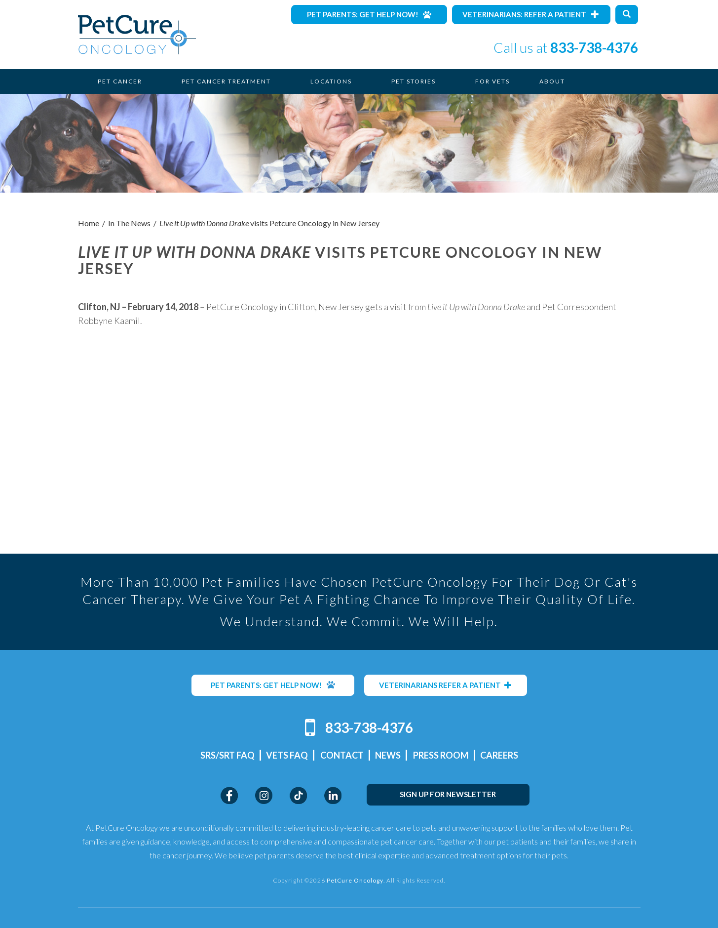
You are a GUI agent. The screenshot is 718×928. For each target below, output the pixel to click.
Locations (331, 81)
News (388, 755)
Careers (499, 755)
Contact (342, 755)
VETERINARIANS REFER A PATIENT (445, 685)
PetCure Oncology (137, 34)
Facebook (229, 795)
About (552, 81)
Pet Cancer (120, 81)
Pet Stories (413, 81)
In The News (129, 223)
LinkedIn (332, 795)
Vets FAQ (287, 755)
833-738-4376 (594, 47)
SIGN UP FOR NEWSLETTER (448, 794)
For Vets (492, 81)
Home (88, 223)
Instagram (263, 795)
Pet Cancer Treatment (226, 81)
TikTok (298, 795)
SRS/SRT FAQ (227, 755)
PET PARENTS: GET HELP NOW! (273, 685)
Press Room (441, 755)
